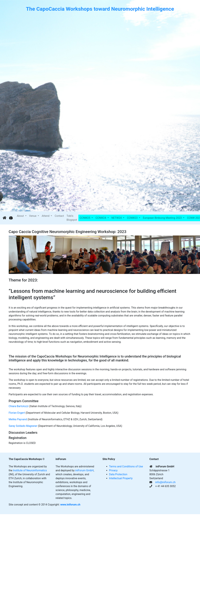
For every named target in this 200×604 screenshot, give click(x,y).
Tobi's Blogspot (72, 217)
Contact (59, 215)
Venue (33, 215)
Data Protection (118, 474)
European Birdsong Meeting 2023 (162, 217)
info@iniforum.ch (165, 482)
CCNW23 (132, 217)
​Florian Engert (17, 412)
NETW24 (116, 217)
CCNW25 (85, 217)
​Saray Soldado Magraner (23, 425)
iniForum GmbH (84, 470)
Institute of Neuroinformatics (30, 470)
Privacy (113, 470)
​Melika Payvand (18, 419)
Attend (46, 215)
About (21, 215)
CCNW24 (101, 217)
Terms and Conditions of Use (126, 466)
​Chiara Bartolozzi (19, 406)
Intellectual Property (121, 478)
